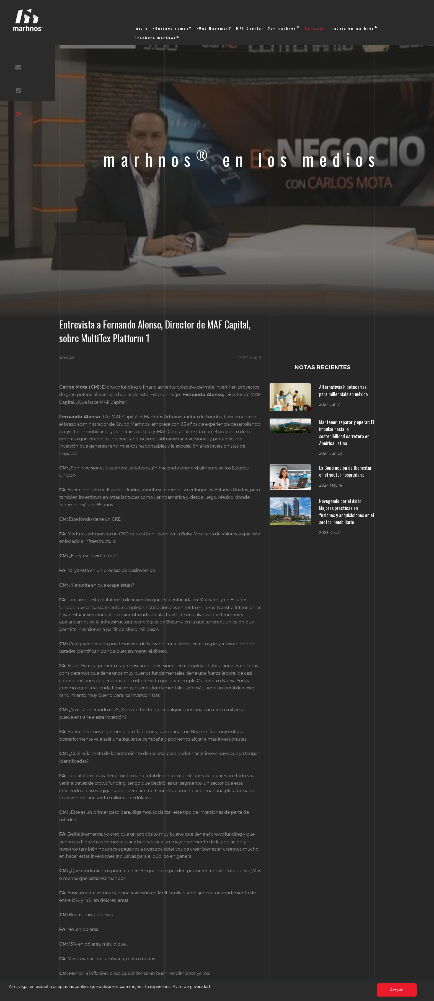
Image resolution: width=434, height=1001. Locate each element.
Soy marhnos (284, 28)
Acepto (396, 989)
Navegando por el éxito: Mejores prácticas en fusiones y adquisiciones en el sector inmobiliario (346, 511)
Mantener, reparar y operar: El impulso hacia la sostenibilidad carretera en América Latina (346, 432)
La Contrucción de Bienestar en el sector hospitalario (345, 471)
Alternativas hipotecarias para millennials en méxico (343, 390)
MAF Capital (249, 28)
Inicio (141, 28)
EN (43, 146)
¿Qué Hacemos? (214, 28)
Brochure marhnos (157, 37)
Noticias (314, 28)
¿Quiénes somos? (172, 28)
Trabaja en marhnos (353, 28)
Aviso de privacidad (213, 986)
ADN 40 (67, 357)
